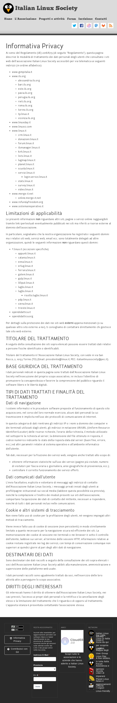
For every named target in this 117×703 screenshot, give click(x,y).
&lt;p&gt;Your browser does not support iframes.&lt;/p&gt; (45, 662)
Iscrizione (85, 18)
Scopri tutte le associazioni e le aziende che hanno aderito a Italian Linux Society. (72, 654)
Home (8, 18)
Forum (71, 18)
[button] (17, 639)
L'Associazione (26, 18)
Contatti (101, 18)
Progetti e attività (52, 18)
